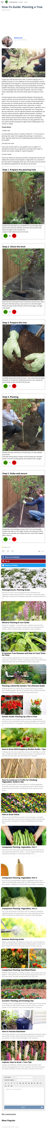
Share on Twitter (11, 565)
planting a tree (6, 547)
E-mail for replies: (9, 1080)
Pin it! (7, 561)
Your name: (7, 1077)
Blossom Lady (18, 38)
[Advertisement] (23, 23)
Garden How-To (6, 10)
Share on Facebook (12, 557)
